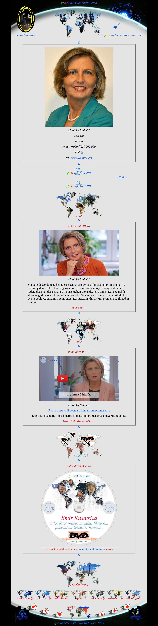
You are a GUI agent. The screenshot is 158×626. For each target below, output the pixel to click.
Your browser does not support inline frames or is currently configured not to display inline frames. (79, 103)
